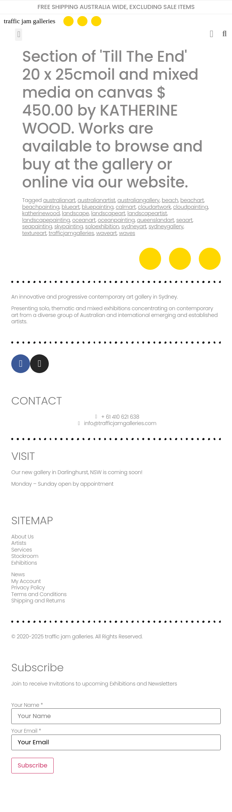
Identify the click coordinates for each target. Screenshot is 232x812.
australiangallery (139, 200)
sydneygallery (166, 226)
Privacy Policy (28, 587)
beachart (192, 200)
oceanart (83, 220)
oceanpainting (116, 220)
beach (170, 200)
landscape (75, 213)
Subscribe (32, 765)
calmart (126, 207)
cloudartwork (154, 207)
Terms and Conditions (38, 594)
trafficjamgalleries (71, 233)
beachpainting (40, 207)
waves (127, 233)
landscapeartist (147, 213)
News (18, 574)
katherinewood (41, 213)
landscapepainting (46, 220)
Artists (18, 543)
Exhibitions (24, 563)
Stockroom (24, 556)
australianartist (97, 200)
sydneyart (133, 226)
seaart (184, 220)
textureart (34, 233)
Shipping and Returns (38, 600)
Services (21, 549)
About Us (22, 536)
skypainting (68, 226)
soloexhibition (102, 226)
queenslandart (155, 220)
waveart (106, 233)
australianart (59, 200)
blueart (71, 207)
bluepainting (98, 207)
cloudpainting (190, 207)
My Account (26, 581)
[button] (18, 34)
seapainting (37, 226)
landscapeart (108, 213)
